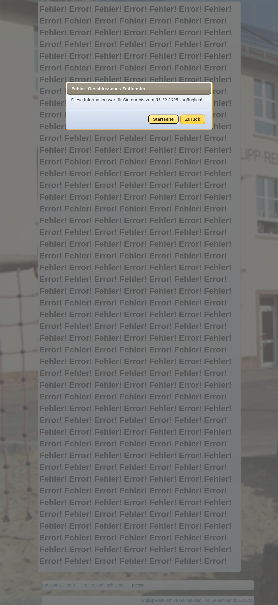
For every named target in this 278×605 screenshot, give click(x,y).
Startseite (163, 119)
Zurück (192, 119)
